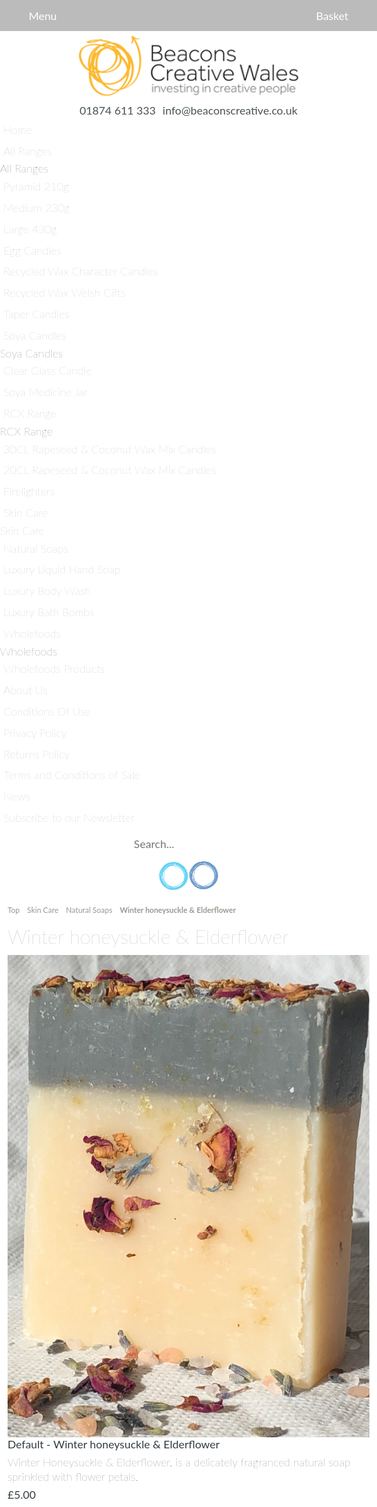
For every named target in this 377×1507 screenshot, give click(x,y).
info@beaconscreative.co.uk (230, 110)
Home (188, 66)
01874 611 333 (117, 110)
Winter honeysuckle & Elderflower (177, 909)
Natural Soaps (89, 909)
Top (14, 909)
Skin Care (42, 909)
